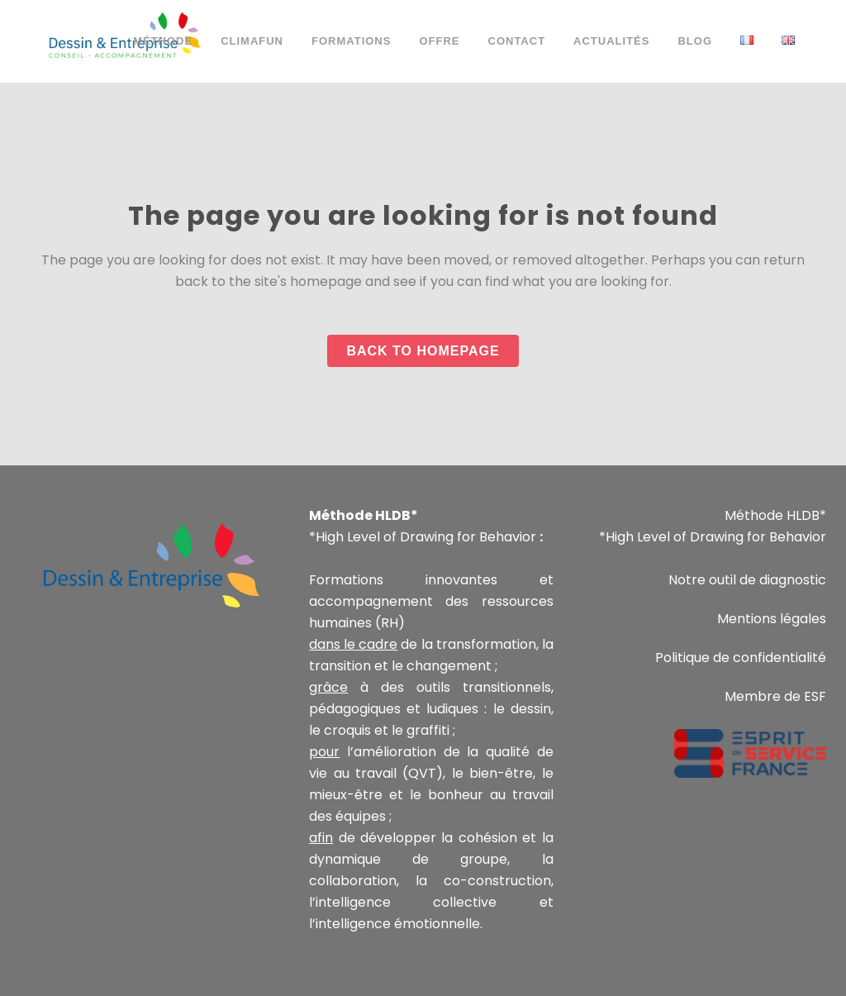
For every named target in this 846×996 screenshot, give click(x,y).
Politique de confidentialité (740, 657)
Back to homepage (422, 351)
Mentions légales (771, 618)
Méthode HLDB (772, 515)
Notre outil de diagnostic (747, 579)
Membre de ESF (775, 696)
